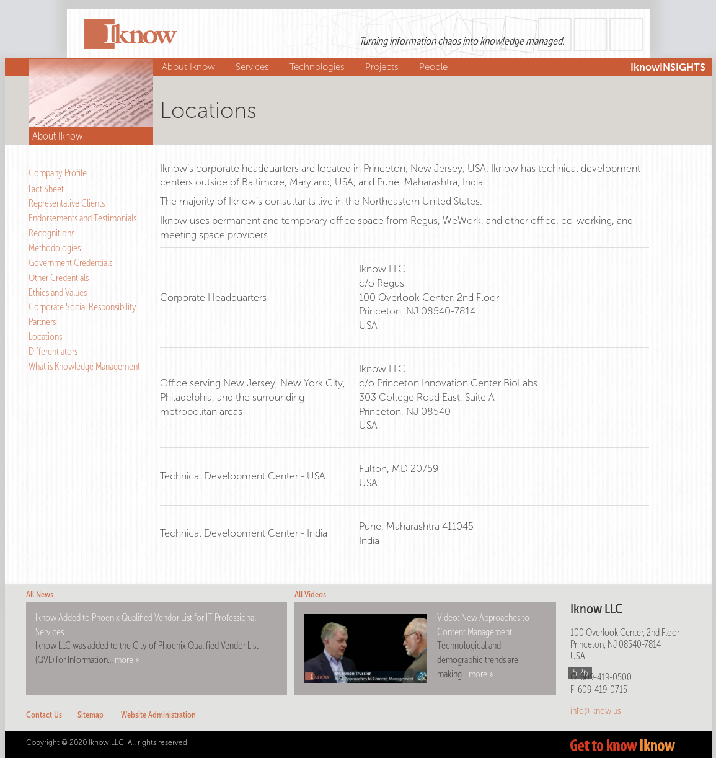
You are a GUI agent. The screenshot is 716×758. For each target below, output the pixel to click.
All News (39, 594)
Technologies (319, 67)
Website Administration (158, 715)
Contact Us (44, 715)
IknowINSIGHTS (667, 67)
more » (127, 660)
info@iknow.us (595, 710)
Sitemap (90, 715)
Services (254, 67)
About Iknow (190, 67)
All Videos (310, 594)
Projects (383, 67)
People (435, 67)
